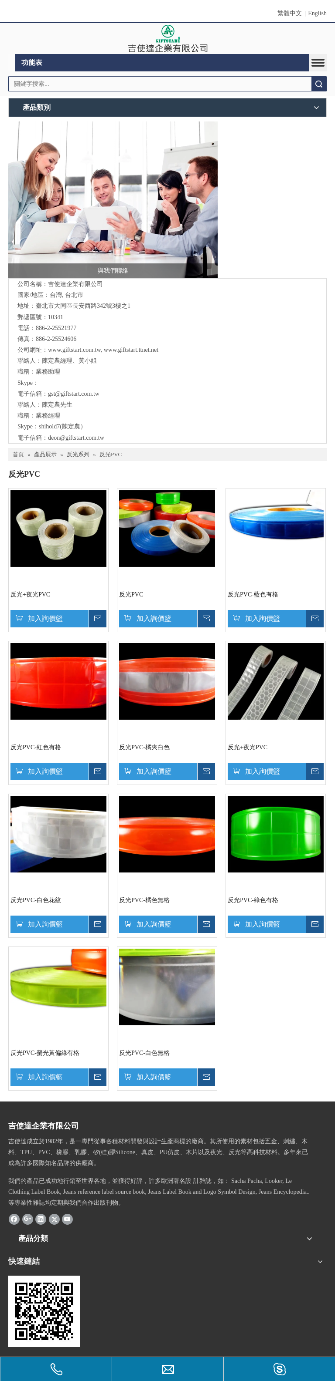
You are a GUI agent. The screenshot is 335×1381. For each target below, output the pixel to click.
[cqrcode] (44, 1311)
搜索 (318, 84)
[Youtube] (67, 1219)
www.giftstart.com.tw (74, 350)
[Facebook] (14, 1219)
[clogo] (167, 39)
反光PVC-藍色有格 (253, 594)
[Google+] (27, 1219)
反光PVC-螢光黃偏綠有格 (44, 1053)
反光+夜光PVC (30, 594)
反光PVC (131, 594)
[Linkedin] (40, 1219)
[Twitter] (54, 1219)
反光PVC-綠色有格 (253, 900)
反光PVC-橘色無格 (144, 900)
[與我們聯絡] (113, 199)
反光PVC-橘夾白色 (144, 747)
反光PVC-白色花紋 (35, 900)
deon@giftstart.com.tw (76, 438)
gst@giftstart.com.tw (73, 394)
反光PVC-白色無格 (144, 1053)
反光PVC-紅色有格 (35, 747)
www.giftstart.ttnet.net (131, 350)
